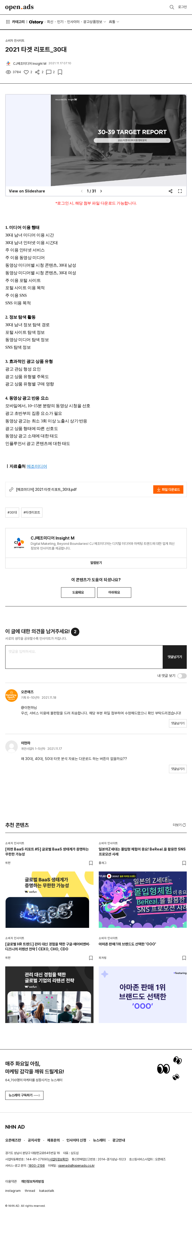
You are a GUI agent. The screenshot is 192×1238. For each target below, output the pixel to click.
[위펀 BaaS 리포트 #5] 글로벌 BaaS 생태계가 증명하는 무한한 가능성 (47, 852)
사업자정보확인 (58, 1159)
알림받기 (96, 563)
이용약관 (11, 1181)
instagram (13, 1191)
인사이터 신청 (76, 1140)
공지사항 (34, 1140)
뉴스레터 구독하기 (24, 1095)
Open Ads (19, 7)
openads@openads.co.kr (76, 1165)
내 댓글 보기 (166, 676)
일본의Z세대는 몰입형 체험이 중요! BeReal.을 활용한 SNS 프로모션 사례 (142, 852)
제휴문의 (53, 1140)
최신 (50, 22)
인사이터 (73, 22)
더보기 (180, 825)
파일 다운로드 (168, 489)
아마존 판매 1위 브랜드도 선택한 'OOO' (127, 944)
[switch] (182, 676)
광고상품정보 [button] (92, 22)
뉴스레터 (99, 1140)
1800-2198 (36, 1165)
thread (30, 1191)
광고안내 (118, 1140)
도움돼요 (78, 592)
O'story (36, 22)
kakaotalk (46, 1191)
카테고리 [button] (15, 21)
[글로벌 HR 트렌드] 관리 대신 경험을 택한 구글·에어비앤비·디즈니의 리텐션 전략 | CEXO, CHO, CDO (47, 946)
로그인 (182, 7)
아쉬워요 (114, 592)
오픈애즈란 (13, 1140)
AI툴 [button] (112, 22)
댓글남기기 (175, 657)
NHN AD (15, 1127)
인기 (60, 22)
